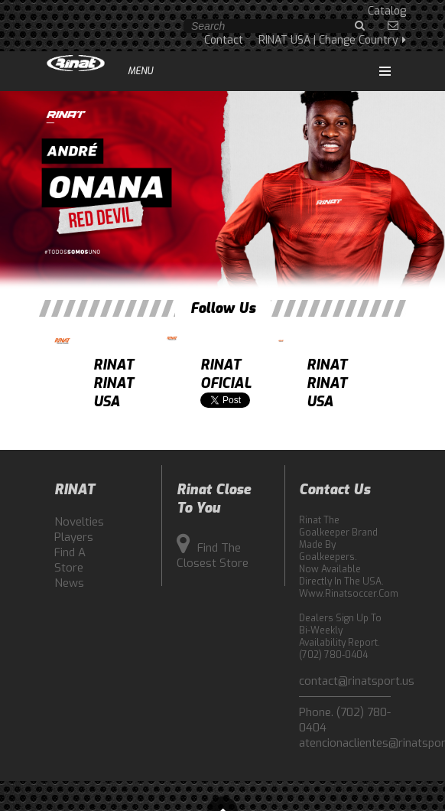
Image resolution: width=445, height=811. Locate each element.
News (69, 583)
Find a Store (70, 560)
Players (73, 537)
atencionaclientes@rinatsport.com (345, 743)
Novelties (77, 521)
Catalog (387, 11)
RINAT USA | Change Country (332, 40)
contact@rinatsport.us (345, 681)
